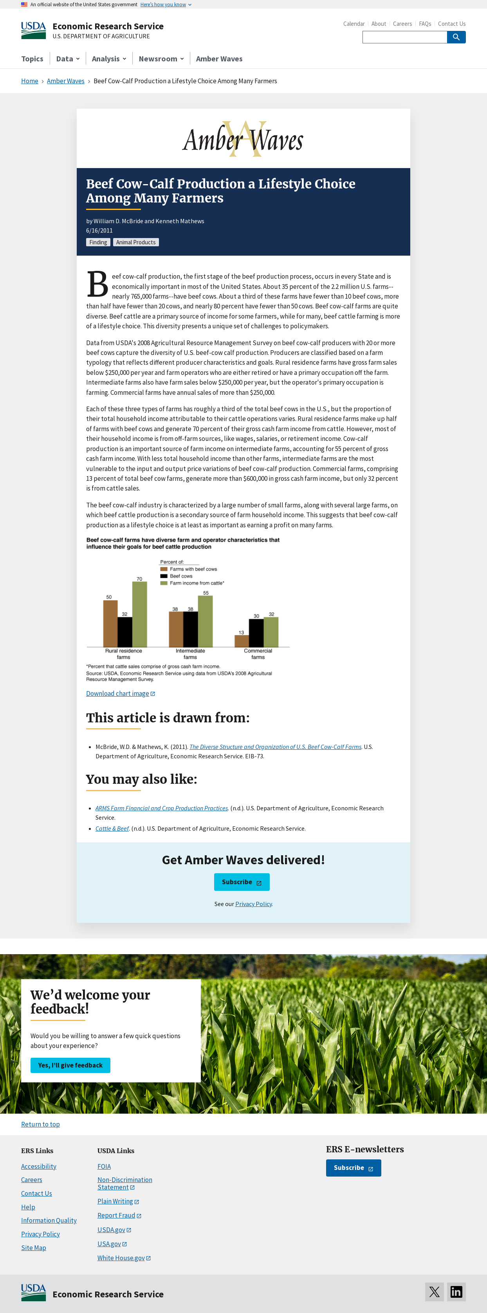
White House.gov (121, 1258)
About (379, 23)
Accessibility (38, 1166)
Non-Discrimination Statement (124, 1183)
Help (28, 1207)
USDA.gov (111, 1229)
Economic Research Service (108, 26)
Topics (32, 58)
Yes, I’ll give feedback (70, 1065)
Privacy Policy (253, 904)
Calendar (354, 23)
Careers (402, 23)
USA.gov (109, 1244)
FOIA (104, 1166)
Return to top (40, 1124)
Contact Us (452, 23)
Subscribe (237, 882)
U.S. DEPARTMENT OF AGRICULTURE (101, 36)
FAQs (425, 23)
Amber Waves (219, 58)
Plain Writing (115, 1201)
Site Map (33, 1247)
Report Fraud (116, 1215)
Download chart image (117, 693)
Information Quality (49, 1220)
